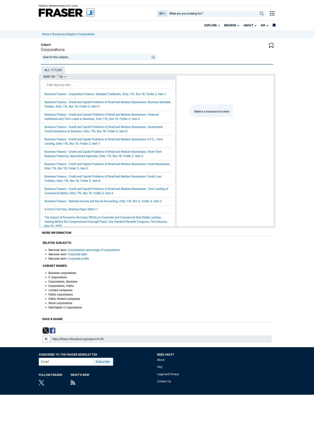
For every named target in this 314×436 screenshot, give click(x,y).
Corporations (87, 34)
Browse (230, 25)
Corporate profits (78, 258)
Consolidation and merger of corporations (94, 250)
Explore (210, 25)
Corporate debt (77, 254)
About (248, 25)
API (263, 25)
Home (45, 34)
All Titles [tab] (53, 70)
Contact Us (164, 381)
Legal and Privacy (168, 374)
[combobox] (212, 13)
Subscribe (103, 362)
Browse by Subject (64, 34)
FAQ (159, 367)
